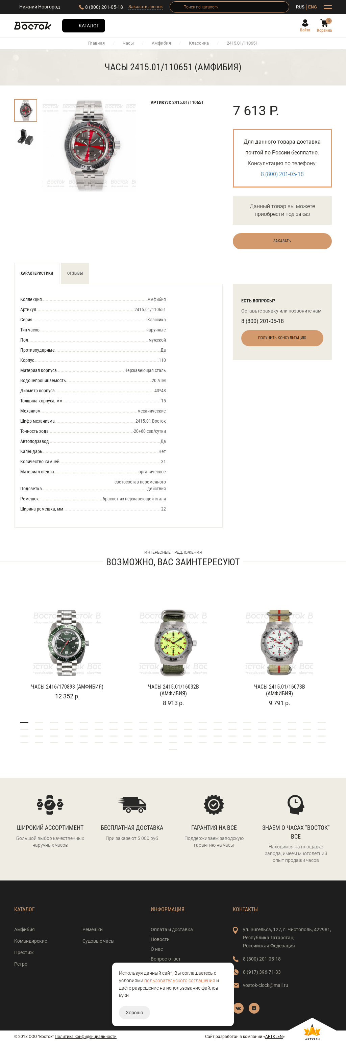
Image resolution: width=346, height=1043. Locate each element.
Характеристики (37, 273)
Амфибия (161, 43)
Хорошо (134, 1012)
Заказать (282, 241)
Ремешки (92, 929)
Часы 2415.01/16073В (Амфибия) (279, 690)
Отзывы (75, 273)
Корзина (324, 30)
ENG (312, 7)
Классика (199, 43)
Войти (305, 30)
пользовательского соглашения (179, 980)
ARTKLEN (274, 1036)
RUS (300, 7)
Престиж (24, 952)
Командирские (30, 941)
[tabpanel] (67, 645)
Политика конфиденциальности (86, 1036)
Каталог (89, 25)
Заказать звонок (145, 6)
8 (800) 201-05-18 (104, 7)
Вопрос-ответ (166, 959)
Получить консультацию (282, 338)
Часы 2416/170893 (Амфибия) (67, 687)
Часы (128, 43)
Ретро (20, 964)
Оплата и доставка (172, 929)
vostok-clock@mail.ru (265, 985)
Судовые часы (98, 941)
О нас (157, 949)
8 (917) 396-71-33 (262, 972)
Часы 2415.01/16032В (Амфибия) (173, 690)
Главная (96, 43)
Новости (160, 939)
